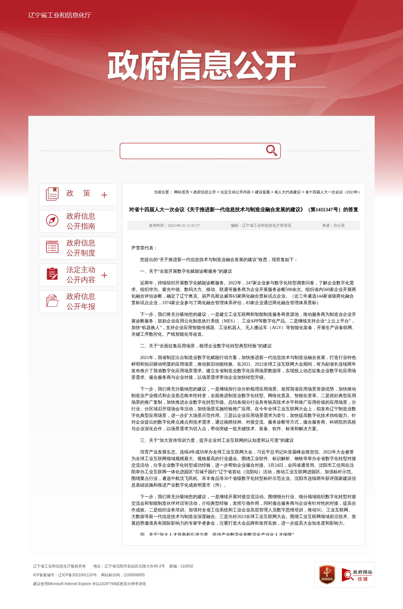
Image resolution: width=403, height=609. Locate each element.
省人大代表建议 (287, 192)
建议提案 (262, 192)
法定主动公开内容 (80, 275)
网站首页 (181, 192)
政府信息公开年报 (80, 301)
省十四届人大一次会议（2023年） (333, 192)
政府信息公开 (204, 192)
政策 (83, 193)
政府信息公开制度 (80, 248)
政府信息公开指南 (80, 221)
